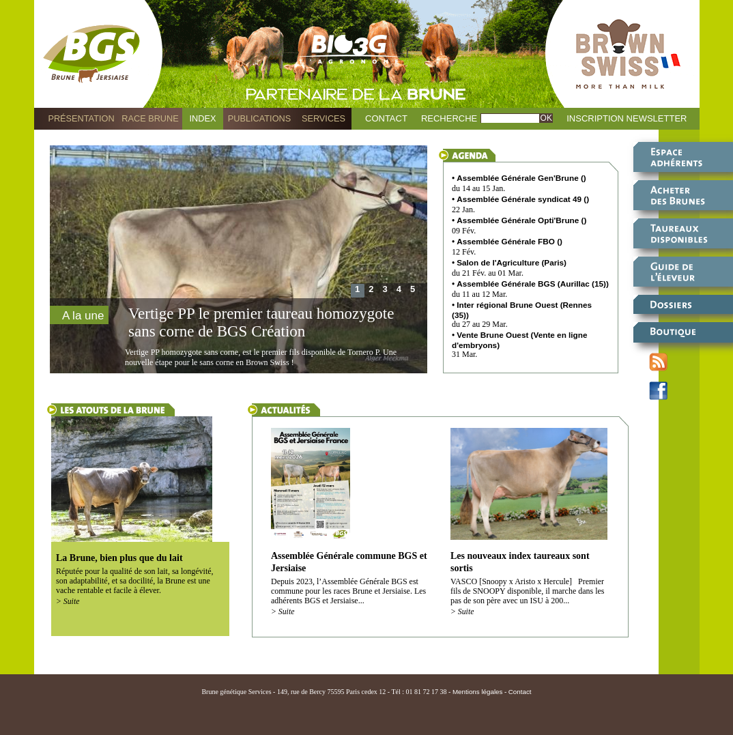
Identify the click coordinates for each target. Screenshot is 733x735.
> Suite (67, 601)
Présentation (81, 118)
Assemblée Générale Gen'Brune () (521, 177)
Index (203, 118)
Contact (386, 118)
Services (323, 118)
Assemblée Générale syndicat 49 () (523, 198)
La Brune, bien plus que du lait (119, 558)
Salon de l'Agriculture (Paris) (511, 262)
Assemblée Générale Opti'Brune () (521, 220)
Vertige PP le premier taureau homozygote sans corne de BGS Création (261, 322)
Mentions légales (477, 691)
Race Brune (150, 118)
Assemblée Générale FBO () (509, 241)
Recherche (449, 118)
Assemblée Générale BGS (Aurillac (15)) (533, 283)
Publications (259, 118)
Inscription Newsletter (626, 118)
